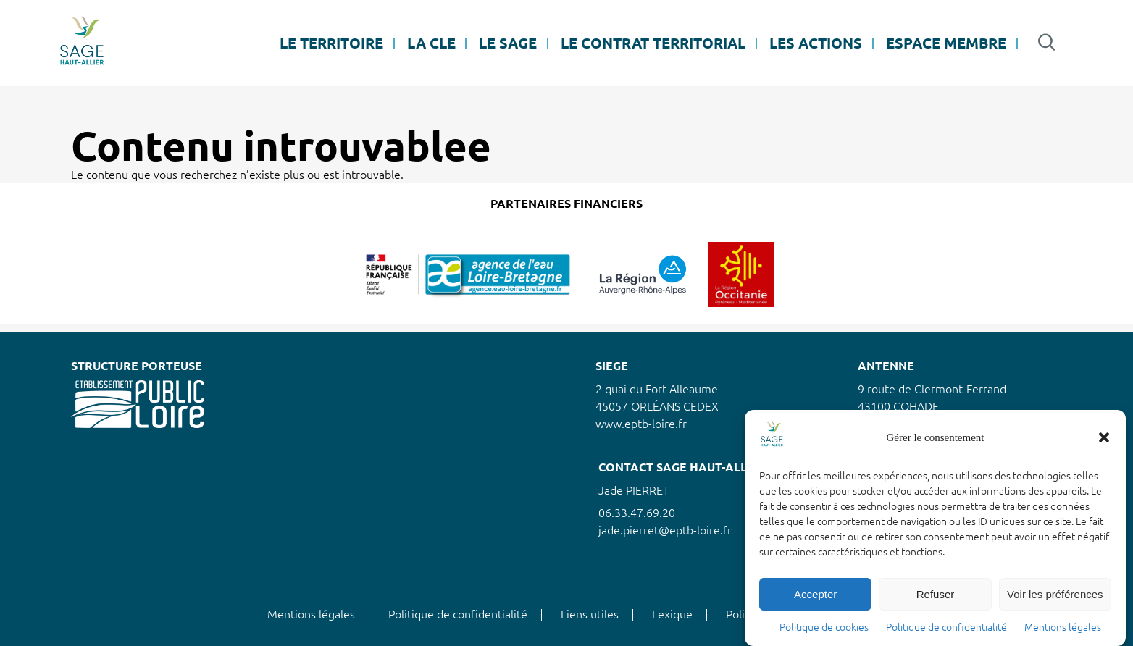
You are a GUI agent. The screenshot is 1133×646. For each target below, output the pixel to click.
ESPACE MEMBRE (946, 43)
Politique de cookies (824, 627)
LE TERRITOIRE (331, 43)
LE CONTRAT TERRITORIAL (653, 43)
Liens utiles (590, 614)
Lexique (672, 614)
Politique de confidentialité (946, 627)
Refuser (935, 594)
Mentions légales (1062, 627)
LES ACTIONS (815, 43)
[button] (1104, 437)
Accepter (815, 594)
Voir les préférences (1055, 594)
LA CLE (431, 43)
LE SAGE (508, 43)
